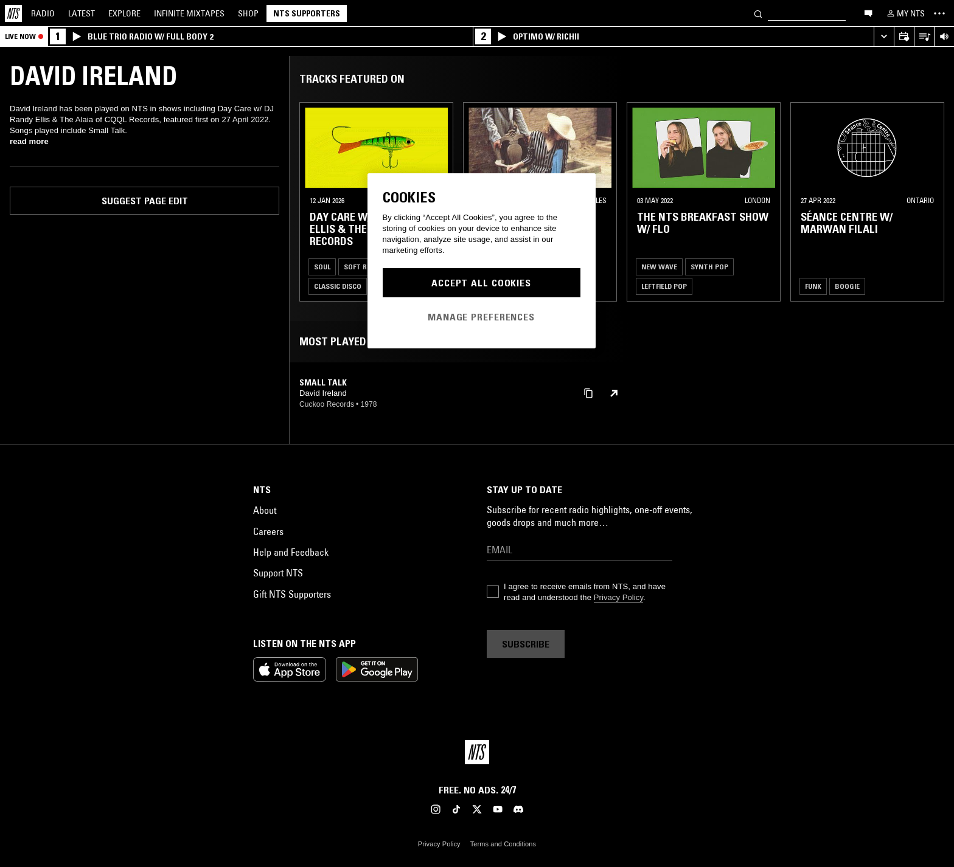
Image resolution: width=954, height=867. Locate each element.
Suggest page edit (145, 201)
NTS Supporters (306, 13)
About (264, 510)
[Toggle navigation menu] (939, 13)
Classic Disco (337, 286)
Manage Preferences (481, 317)
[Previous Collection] (931, 202)
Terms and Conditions (503, 844)
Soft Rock (362, 266)
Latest (81, 13)
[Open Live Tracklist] (924, 37)
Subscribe (525, 644)
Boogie (847, 286)
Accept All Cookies (481, 283)
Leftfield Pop (664, 286)
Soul (322, 266)
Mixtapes (189, 13)
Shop (248, 13)
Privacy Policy (618, 597)
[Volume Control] (944, 37)
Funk (813, 286)
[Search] (758, 13)
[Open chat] (868, 13)
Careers (268, 531)
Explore (124, 13)
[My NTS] (904, 13)
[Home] (13, 13)
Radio (43, 13)
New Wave (659, 266)
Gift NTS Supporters (292, 594)
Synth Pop (709, 266)
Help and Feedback (291, 552)
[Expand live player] (884, 37)
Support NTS (278, 573)
